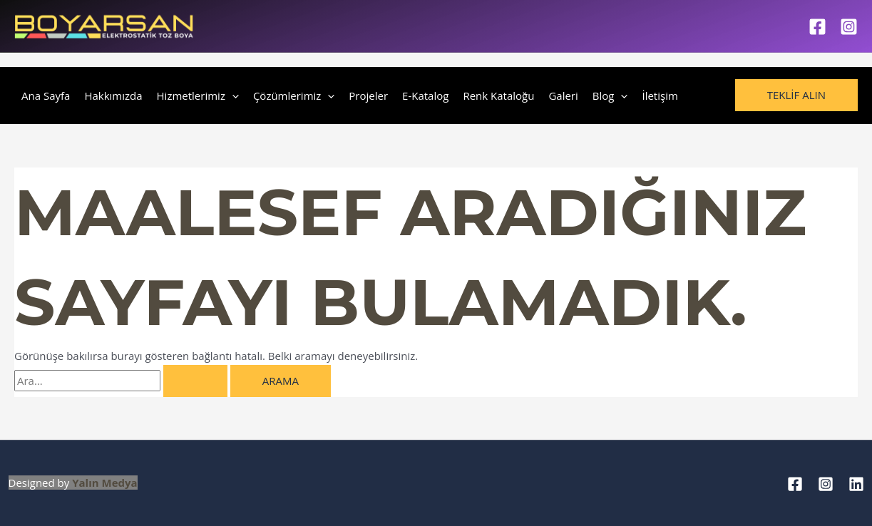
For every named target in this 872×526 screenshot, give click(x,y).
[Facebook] (817, 27)
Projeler (368, 95)
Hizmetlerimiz (198, 95)
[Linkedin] (856, 484)
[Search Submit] (195, 381)
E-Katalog (425, 95)
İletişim (659, 95)
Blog (610, 95)
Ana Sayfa (45, 95)
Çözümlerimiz (293, 95)
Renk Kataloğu (498, 95)
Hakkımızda (113, 95)
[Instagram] (849, 27)
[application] (232, 95)
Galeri (563, 95)
